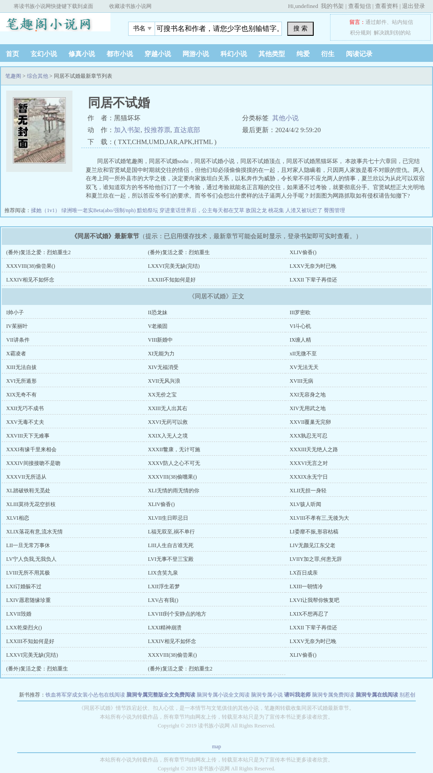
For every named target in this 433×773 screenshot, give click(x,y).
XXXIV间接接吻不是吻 (33, 463)
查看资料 (386, 6)
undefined (306, 6)
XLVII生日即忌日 (168, 518)
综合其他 (37, 76)
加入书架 (127, 129)
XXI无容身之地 (308, 395)
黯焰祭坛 (148, 210)
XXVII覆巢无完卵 (310, 422)
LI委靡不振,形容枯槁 (314, 532)
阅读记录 (359, 53)
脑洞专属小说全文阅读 (223, 695)
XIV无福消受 (163, 367)
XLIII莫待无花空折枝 (31, 504)
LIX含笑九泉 (163, 573)
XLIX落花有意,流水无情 (34, 532)
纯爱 (303, 53)
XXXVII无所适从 (26, 477)
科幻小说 (233, 53)
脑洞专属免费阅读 (333, 695)
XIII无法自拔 (21, 367)
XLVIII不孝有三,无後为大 (319, 518)
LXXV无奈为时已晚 (313, 266)
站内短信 (402, 22)
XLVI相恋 (17, 518)
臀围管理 (334, 210)
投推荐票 (157, 129)
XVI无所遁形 (21, 381)
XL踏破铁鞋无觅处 (28, 490)
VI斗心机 (300, 326)
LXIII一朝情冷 (306, 586)
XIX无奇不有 (21, 395)
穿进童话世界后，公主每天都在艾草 (203, 210)
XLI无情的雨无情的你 (173, 490)
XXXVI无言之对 (309, 463)
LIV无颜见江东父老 (313, 545)
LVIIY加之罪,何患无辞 (316, 559)
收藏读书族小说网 (130, 6)
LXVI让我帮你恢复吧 (315, 600)
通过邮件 (376, 22)
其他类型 (271, 53)
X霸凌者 (16, 353)
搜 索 (300, 28)
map (216, 746)
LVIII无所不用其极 (28, 573)
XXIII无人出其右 (167, 408)
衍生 (327, 53)
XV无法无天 (304, 367)
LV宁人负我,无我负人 (31, 559)
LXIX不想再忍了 (309, 614)
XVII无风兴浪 (164, 381)
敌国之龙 (257, 210)
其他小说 (285, 118)
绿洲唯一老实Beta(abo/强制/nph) (99, 210)
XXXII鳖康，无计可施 (174, 449)
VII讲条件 (18, 340)
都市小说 (119, 53)
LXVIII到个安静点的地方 (177, 614)
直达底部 (187, 129)
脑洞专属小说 (267, 695)
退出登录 (413, 6)
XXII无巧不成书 (25, 408)
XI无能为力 (161, 353)
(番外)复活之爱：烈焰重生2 (38, 252)
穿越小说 (157, 53)
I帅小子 (15, 312)
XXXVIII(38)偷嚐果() (172, 477)
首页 (12, 53)
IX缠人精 (300, 340)
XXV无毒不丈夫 (25, 422)
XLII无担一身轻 (308, 490)
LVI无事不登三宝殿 (171, 559)
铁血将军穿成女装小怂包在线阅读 (85, 695)
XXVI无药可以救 (168, 422)
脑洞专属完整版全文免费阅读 (160, 695)
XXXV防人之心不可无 (174, 463)
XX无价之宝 (162, 395)
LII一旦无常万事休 (28, 545)
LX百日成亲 (304, 573)
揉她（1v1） (46, 210)
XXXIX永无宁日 (309, 477)
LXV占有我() (163, 600)
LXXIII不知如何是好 (172, 280)
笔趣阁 (55, 26)
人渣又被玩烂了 (304, 210)
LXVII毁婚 (18, 614)
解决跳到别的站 (392, 33)
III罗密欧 (300, 312)
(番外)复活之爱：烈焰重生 (179, 252)
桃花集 (276, 210)
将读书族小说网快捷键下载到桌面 (53, 6)
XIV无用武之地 (308, 408)
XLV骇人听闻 (306, 504)
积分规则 (360, 33)
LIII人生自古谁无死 (171, 545)
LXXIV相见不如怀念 (30, 280)
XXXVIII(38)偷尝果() (30, 266)
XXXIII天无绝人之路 (314, 449)
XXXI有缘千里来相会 (31, 449)
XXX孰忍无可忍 (309, 436)
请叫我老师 (297, 695)
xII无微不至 (303, 353)
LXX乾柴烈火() (24, 627)
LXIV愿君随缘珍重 (28, 600)
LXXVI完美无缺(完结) (174, 266)
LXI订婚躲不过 (24, 586)
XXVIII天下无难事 (27, 436)
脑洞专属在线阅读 (377, 695)
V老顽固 (158, 326)
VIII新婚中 (160, 340)
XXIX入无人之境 (168, 436)
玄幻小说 (43, 53)
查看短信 (359, 6)
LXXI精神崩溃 (165, 627)
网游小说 (195, 53)
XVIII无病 (301, 381)
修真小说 (81, 53)
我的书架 (332, 6)
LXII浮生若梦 (164, 586)
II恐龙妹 (157, 312)
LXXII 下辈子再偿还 (314, 280)
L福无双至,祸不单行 (171, 532)
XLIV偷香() (303, 252)
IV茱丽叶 (17, 326)
